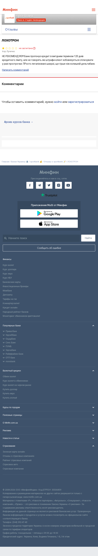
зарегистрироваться (81, 102)
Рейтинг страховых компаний (17, 460)
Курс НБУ (7, 278)
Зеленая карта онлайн (14, 452)
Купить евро (9, 393)
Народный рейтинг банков (15, 312)
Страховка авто (10, 464)
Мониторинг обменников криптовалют (21, 316)
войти (58, 102)
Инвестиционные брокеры (15, 286)
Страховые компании (13, 469)
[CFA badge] (10, 481)
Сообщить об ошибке (49, 248)
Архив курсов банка (17, 122)
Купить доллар (10, 389)
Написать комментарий (15, 70)
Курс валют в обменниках (15, 381)
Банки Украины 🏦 (19, 162)
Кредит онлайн (10, 307)
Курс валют (8, 265)
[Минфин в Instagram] (58, 185)
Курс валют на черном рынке (17, 385)
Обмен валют (9, 376)
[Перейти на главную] (10, 10)
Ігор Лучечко (8, 51)
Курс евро (8, 274)
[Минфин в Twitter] (49, 185)
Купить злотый (10, 398)
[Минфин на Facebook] (29, 185)
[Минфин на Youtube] (68, 185)
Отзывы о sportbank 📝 (55, 162)
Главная (5, 162)
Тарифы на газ (10, 299)
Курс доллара (9, 269)
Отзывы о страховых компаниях (18, 456)
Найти (88, 238)
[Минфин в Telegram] (39, 185)
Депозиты (8, 295)
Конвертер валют (11, 303)
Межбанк (7, 290)
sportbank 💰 (36, 162)
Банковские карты (12, 282)
